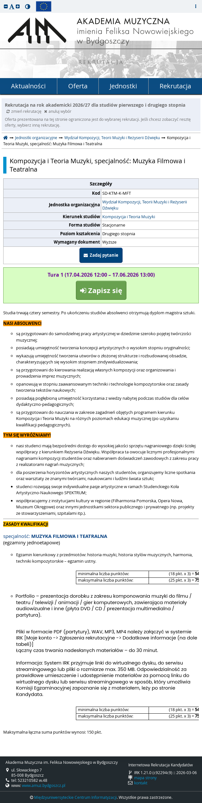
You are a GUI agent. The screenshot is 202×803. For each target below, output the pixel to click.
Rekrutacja (175, 86)
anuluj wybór (57, 111)
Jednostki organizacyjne (36, 137)
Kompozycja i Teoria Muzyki (128, 216)
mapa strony (145, 777)
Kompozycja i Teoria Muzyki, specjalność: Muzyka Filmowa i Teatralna (97, 165)
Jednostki (123, 86)
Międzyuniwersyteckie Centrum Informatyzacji (75, 797)
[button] (6, 6)
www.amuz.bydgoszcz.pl (43, 785)
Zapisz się (101, 290)
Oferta (77, 86)
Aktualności (28, 86)
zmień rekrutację (24, 111)
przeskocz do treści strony (1, 1)
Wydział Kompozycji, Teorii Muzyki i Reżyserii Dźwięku (112, 137)
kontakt (140, 782)
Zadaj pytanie (101, 255)
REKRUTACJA (101, 62)
